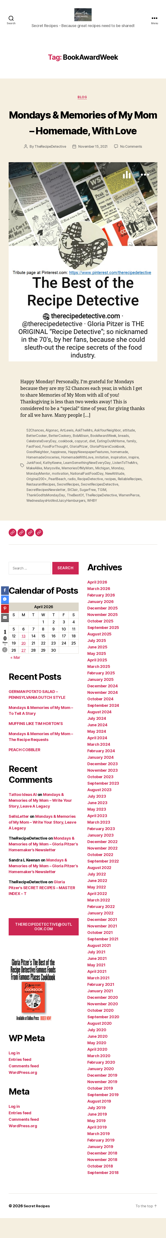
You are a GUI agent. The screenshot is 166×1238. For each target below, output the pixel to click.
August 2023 (99, 809)
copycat (83, 463)
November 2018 (102, 1179)
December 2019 (102, 1095)
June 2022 (97, 900)
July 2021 (96, 972)
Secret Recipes (38, 1226)
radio (73, 500)
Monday (120, 489)
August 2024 (99, 732)
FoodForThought (56, 469)
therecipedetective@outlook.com (43, 946)
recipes (114, 500)
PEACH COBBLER (24, 769)
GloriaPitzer (80, 469)
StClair (115, 510)
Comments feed (24, 1086)
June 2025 (97, 667)
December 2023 (102, 783)
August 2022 (99, 887)
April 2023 (97, 835)
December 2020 (102, 1017)
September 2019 (103, 1114)
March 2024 (98, 764)
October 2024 (100, 719)
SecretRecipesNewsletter (87, 510)
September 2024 (103, 725)
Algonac (52, 453)
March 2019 (98, 1153)
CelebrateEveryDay (41, 463)
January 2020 (100, 1088)
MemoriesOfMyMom (79, 489)
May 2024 (96, 751)
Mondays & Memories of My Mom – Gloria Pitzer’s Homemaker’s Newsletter (43, 864)
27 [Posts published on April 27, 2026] (23, 670)
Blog (83, 104)
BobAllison (84, 458)
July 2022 (96, 894)
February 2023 (101, 848)
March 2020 (98, 1075)
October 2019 (100, 1108)
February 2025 (101, 693)
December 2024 (102, 706)
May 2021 (96, 985)
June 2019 (97, 1134)
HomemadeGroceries (43, 479)
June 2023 (97, 822)
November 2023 (102, 790)
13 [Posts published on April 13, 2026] (24, 656)
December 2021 (102, 939)
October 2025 (100, 641)
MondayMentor (38, 494)
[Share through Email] (5, 617)
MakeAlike (34, 489)
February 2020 (101, 1082)
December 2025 (102, 628)
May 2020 (96, 1062)
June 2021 (97, 978)
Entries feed (20, 1079)
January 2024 (100, 777)
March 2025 (98, 686)
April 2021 (96, 991)
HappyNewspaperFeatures (90, 474)
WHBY (117, 520)
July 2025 (96, 660)
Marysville (53, 489)
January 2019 (100, 1166)
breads (130, 458)
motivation (60, 494)
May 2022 (96, 907)
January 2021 (100, 1011)
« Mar (15, 677)
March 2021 (98, 998)
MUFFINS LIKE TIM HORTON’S (36, 743)
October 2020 (100, 1030)
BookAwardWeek (109, 458)
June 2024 (97, 744)
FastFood (33, 469)
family (135, 463)
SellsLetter (19, 836)
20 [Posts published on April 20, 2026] (23, 663)
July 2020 (96, 1049)
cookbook (67, 463)
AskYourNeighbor (111, 453)
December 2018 (102, 1173)
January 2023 (100, 855)
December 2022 (102, 861)
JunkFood (34, 484)
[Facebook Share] (5, 590)
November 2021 (102, 946)
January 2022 (100, 933)
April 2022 (97, 913)
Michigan (105, 489)
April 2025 (97, 680)
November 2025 (102, 634)
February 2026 (101, 615)
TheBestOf (86, 515)
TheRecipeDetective (48, 169)
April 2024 (97, 757)
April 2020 (97, 1069)
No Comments (133, 169)
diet (95, 463)
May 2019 (96, 1140)
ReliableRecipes (39, 505)
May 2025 (96, 673)
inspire (137, 479)
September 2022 (103, 881)
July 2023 (96, 816)
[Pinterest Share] (5, 608)
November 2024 (102, 712)
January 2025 (100, 699)
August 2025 (99, 654)
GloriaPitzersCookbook (109, 469)
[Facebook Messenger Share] (5, 599)
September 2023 (103, 803)
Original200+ (37, 500)
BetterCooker (37, 458)
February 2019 (101, 1160)
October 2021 (100, 952)
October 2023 (100, 796)
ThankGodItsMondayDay (56, 515)
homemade (123, 474)
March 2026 (98, 608)
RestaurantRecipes (68, 505)
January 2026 (100, 621)
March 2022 (98, 920)
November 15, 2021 (93, 169)
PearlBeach (58, 500)
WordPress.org (23, 1092)
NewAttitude (116, 494)
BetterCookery (62, 458)
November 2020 (102, 1024)
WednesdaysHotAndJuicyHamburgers (80, 520)
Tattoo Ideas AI (23, 814)
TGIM (30, 515)
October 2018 (100, 1186)
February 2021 (100, 1004)
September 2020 (103, 1036)
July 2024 (96, 738)
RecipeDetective (92, 500)
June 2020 (97, 1056)
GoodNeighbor (38, 474)
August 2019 (99, 1121)
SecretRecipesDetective (45, 510)
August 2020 (99, 1043)
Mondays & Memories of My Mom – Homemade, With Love (83, 136)
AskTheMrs (87, 453)
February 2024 (101, 770)
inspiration (121, 479)
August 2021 (99, 965)
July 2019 (96, 1127)
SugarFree (130, 510)
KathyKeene (53, 484)
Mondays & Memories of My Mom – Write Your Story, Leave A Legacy (40, 820)
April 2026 (97, 602)
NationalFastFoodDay (88, 494)
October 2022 (100, 874)
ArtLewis (68, 453)
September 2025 (103, 647)
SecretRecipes (97, 505)
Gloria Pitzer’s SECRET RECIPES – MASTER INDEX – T (42, 908)
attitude (133, 453)
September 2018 (103, 1192)
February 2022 (101, 926)
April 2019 (97, 1147)
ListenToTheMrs (127, 484)
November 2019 (102, 1101)
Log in (14, 1073)
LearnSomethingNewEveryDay (89, 484)
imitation (105, 479)
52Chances (35, 453)
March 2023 (98, 842)
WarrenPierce (37, 520)
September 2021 (102, 959)
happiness (59, 474)
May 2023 (96, 829)
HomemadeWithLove (79, 479)
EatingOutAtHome (114, 463)
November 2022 (102, 868)
